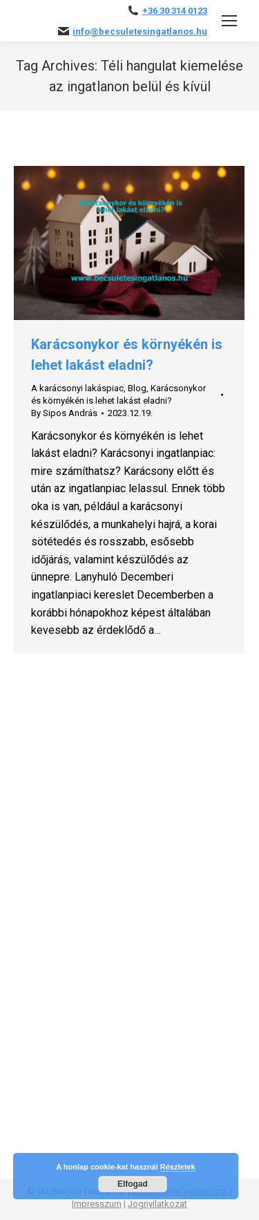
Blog (137, 388)
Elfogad (132, 1184)
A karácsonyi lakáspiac (77, 388)
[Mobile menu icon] (229, 20)
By (64, 413)
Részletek (177, 1167)
